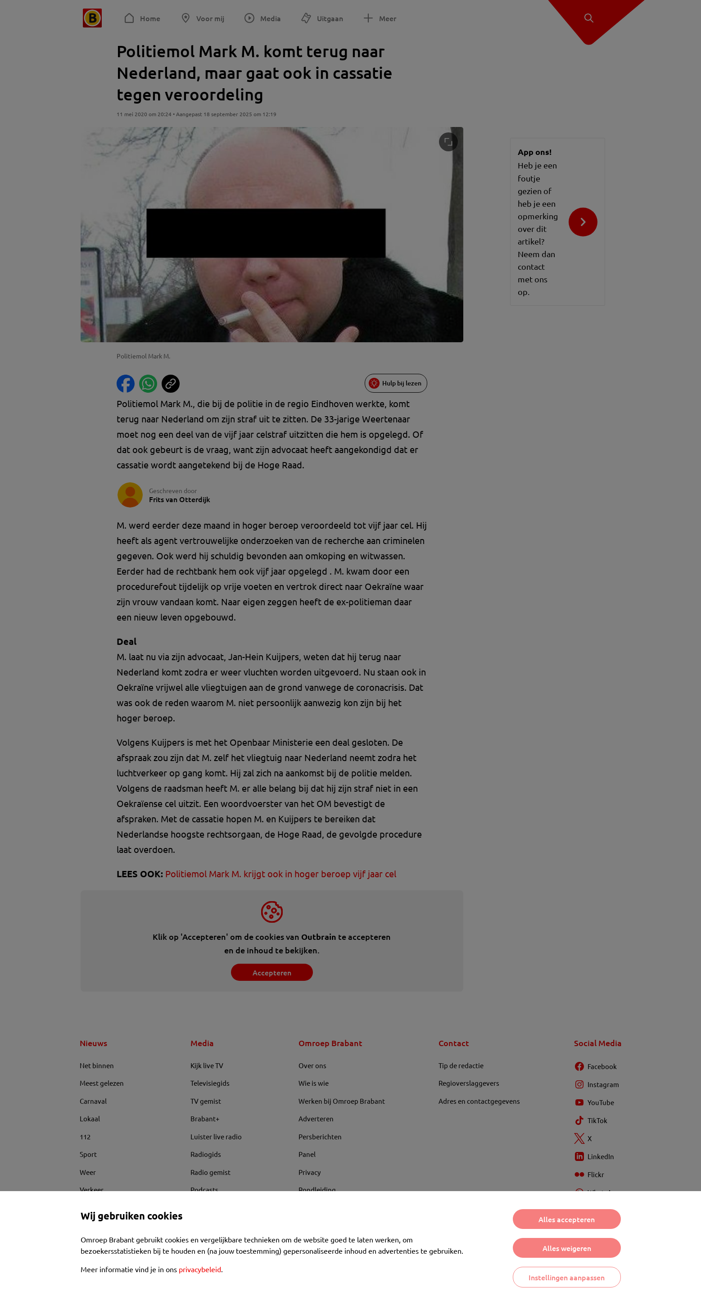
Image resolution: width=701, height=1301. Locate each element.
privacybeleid (200, 1269)
